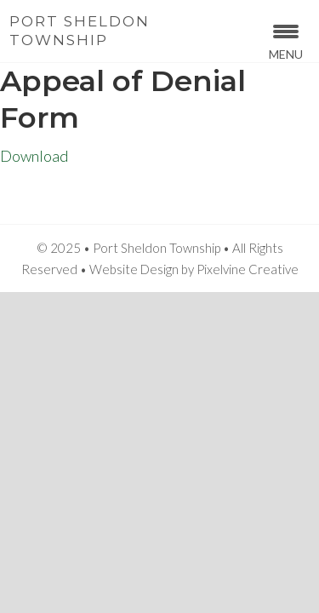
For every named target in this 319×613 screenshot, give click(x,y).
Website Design (134, 269)
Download (34, 155)
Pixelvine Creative (248, 269)
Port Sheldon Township (79, 31)
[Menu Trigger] (286, 40)
